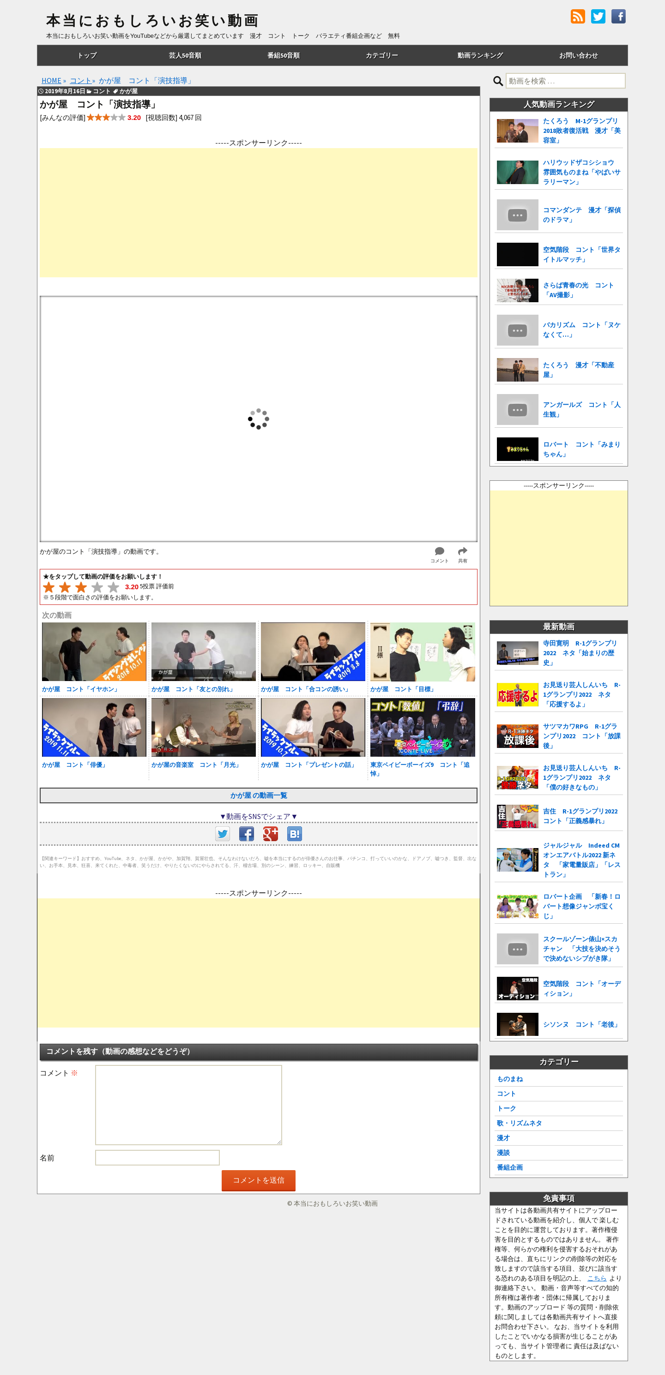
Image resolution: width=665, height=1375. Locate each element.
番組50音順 (283, 55)
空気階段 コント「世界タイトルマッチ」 (582, 254)
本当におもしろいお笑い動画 (153, 21)
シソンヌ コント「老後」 (582, 1024)
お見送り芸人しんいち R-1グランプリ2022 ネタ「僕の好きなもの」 (582, 777)
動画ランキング (480, 55)
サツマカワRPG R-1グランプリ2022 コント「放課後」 (582, 736)
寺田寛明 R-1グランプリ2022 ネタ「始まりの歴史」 (580, 653)
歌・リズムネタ (519, 1123)
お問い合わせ (578, 55)
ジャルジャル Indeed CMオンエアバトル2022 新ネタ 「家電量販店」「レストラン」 (582, 860)
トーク (506, 1108)
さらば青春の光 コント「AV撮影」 (578, 290)
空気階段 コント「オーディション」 (582, 989)
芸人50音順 (185, 55)
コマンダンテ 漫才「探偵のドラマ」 (582, 215)
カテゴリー (382, 55)
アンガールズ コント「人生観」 (582, 409)
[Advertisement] (259, 212)
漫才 (503, 1138)
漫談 (503, 1152)
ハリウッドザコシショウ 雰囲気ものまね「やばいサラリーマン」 (582, 172)
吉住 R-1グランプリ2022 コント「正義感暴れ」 (583, 816)
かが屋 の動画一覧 (258, 795)
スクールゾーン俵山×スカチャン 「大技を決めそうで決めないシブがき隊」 (582, 948)
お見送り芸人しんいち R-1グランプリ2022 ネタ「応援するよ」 (582, 694)
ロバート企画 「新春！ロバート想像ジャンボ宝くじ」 (582, 906)
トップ (87, 55)
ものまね (510, 1079)
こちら (597, 1278)
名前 (47, 1157)
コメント (59, 1072)
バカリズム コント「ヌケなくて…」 (582, 330)
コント (506, 1093)
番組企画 (510, 1167)
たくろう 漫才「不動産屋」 (578, 370)
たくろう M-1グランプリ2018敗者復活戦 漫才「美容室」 (582, 130)
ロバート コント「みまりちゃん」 (582, 449)
